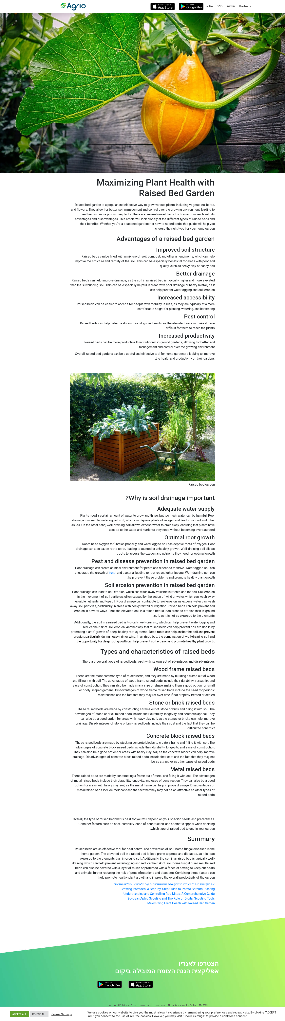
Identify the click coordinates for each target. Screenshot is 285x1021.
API (120, 1005)
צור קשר (112, 1005)
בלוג (220, 6)
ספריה (231, 6)
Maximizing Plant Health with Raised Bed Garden (181, 903)
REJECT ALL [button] (39, 1014)
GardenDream (130, 1005)
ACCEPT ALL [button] (19, 1014)
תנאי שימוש (160, 1005)
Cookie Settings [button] (61, 1014)
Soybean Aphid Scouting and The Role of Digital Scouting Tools (171, 898)
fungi (112, 573)
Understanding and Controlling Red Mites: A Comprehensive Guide (169, 894)
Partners (245, 6)
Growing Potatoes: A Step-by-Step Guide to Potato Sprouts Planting (168, 889)
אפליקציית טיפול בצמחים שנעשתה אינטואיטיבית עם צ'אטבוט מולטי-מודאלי (164, 884)
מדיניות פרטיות (146, 1005)
